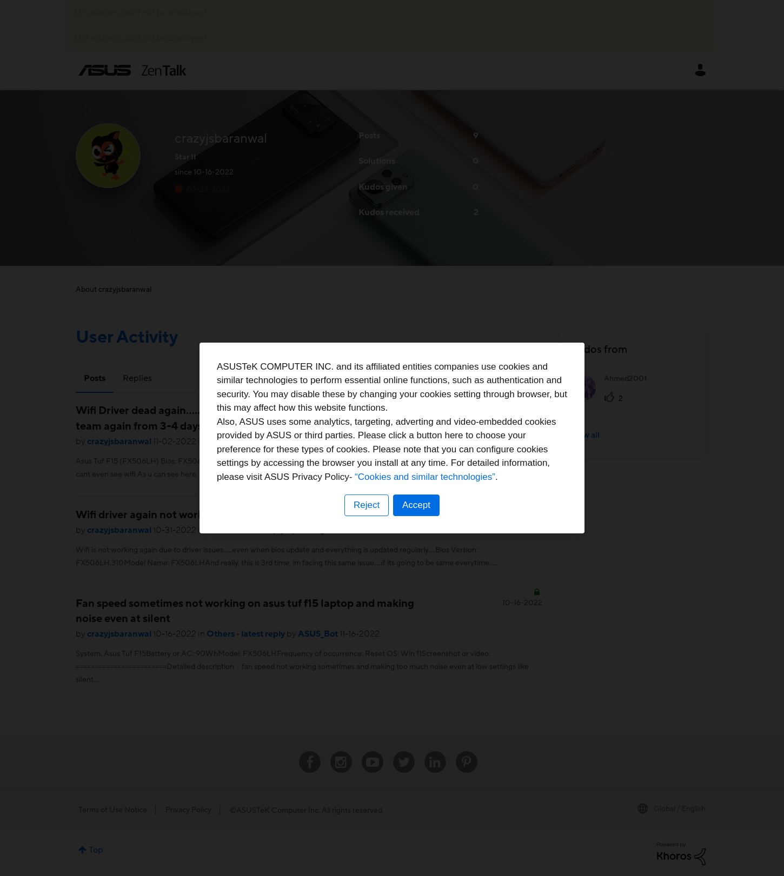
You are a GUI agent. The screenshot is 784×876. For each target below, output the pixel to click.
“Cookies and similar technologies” (425, 477)
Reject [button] (367, 505)
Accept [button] (416, 505)
